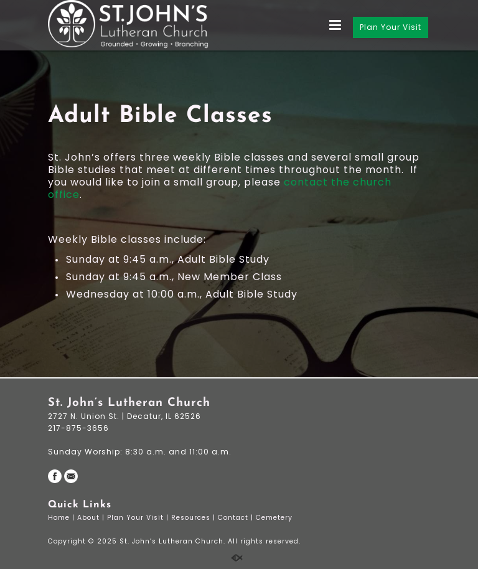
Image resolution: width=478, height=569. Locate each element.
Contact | (237, 517)
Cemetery (275, 517)
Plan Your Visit (390, 27)
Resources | (194, 517)
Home (60, 517)
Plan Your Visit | (139, 517)
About (89, 517)
